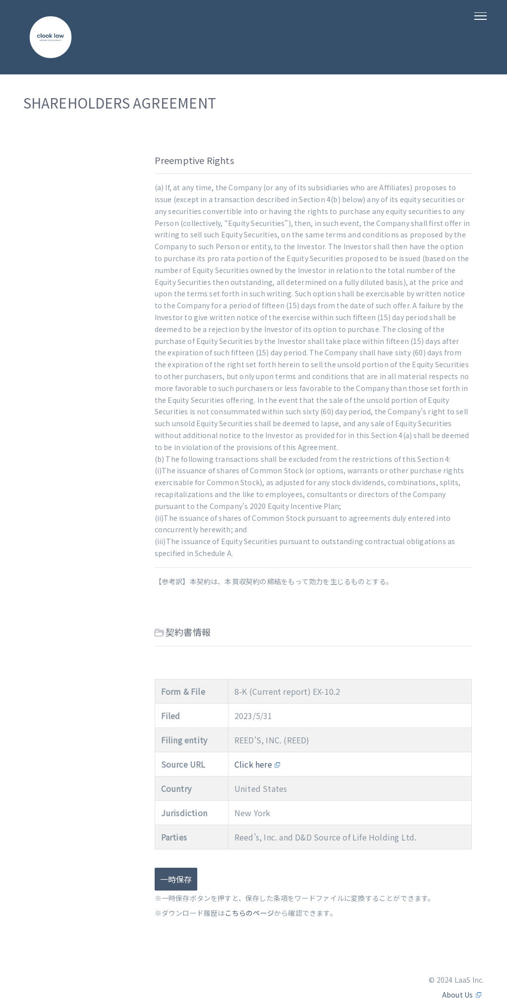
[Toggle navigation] (481, 23)
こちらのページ (249, 913)
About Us (457, 995)
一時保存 (176, 879)
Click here (253, 764)
